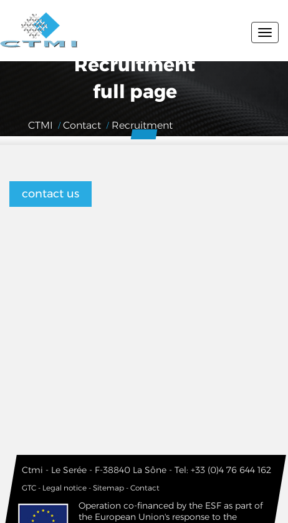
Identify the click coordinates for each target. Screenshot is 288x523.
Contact (145, 487)
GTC (29, 487)
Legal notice (64, 487)
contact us (50, 194)
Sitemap (108, 487)
